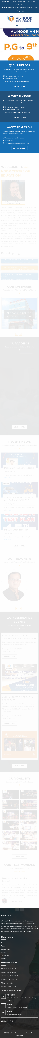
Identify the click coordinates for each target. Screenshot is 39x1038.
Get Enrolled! (19, 148)
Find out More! (19, 86)
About (3, 946)
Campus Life (5, 955)
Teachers (4, 952)
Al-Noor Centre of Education (19, 1033)
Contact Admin (6, 949)
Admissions (5, 943)
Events (3, 958)
